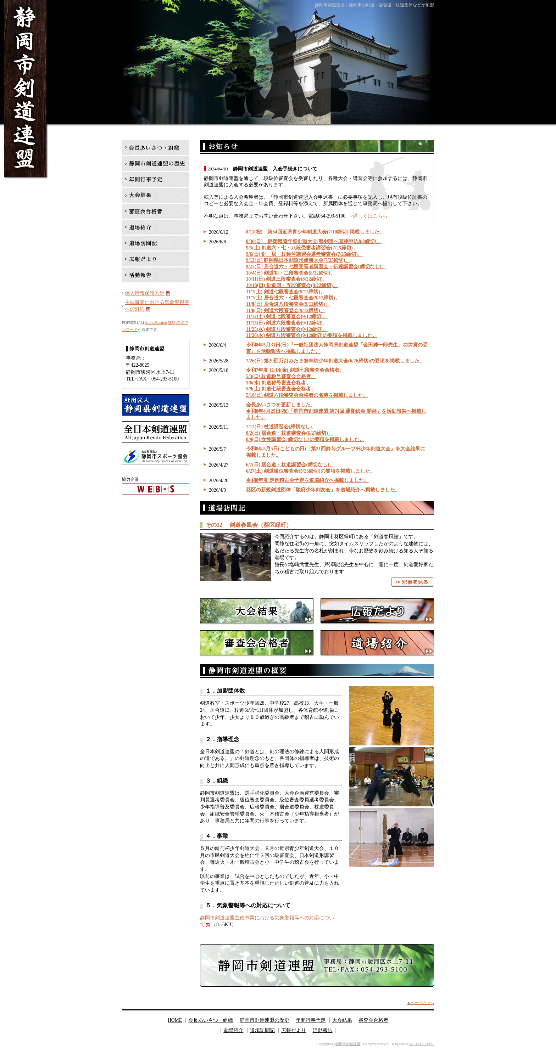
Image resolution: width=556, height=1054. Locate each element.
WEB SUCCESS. (421, 1044)
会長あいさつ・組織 (155, 148)
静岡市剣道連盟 (347, 1044)
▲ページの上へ (420, 1003)
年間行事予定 (155, 180)
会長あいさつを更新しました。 (281, 404)
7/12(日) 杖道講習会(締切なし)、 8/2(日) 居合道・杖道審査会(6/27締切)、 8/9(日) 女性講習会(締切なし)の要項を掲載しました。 (305, 433)
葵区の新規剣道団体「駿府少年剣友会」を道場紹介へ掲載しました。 (323, 489)
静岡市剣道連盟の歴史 (155, 164)
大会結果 (256, 611)
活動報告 (155, 275)
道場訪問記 (155, 244)
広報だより (377, 611)
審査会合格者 (256, 643)
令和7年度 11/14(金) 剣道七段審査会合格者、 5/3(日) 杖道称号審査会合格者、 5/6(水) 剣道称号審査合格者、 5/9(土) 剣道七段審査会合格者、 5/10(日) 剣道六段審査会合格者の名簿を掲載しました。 (307, 382)
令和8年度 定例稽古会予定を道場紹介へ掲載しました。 (307, 480)
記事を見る (412, 582)
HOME (175, 1020)
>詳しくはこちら (369, 216)
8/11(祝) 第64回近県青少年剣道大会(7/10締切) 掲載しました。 (315, 232)
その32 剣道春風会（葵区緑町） (248, 525)
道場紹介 (377, 643)
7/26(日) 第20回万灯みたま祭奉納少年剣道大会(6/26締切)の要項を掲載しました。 (335, 360)
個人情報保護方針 (145, 293)
